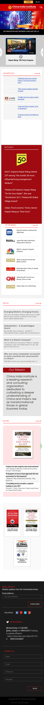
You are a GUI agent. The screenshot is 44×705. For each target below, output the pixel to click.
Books (6, 421)
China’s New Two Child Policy (26, 286)
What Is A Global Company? (17, 340)
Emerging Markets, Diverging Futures (21, 312)
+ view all (37, 73)
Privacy (26, 703)
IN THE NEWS (10, 225)
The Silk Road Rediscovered (12, 530)
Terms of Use (16, 703)
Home (28, 2)
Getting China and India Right (31, 530)
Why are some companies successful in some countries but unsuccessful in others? (22, 356)
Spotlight (9, 147)
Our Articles (8, 73)
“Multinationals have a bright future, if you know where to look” (27, 80)
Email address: (8, 593)
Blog (38, 2)
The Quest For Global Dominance (22, 561)
